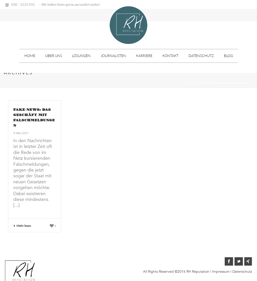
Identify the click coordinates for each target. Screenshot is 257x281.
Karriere (144, 55)
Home (29, 55)
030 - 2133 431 (23, 5)
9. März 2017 (20, 133)
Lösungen (81, 55)
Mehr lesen (22, 226)
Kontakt (170, 55)
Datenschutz (201, 55)
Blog (228, 55)
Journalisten (113, 55)
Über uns (53, 55)
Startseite (190, 82)
